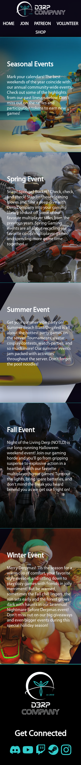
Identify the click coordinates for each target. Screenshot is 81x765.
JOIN (24, 24)
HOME (8, 24)
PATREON (42, 24)
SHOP (40, 32)
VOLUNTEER (67, 24)
